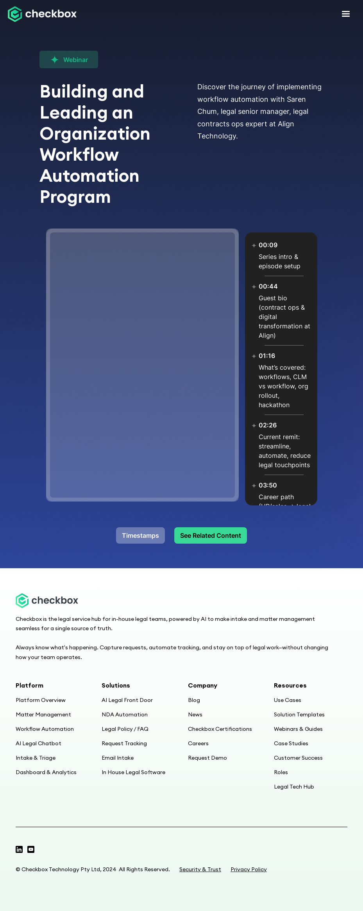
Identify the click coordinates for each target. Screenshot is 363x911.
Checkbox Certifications (220, 728)
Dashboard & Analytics (46, 772)
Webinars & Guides (298, 728)
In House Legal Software (133, 772)
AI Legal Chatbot (38, 743)
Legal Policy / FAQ (125, 728)
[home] (42, 14)
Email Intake (118, 757)
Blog (194, 700)
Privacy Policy (249, 869)
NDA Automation (125, 714)
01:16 (267, 356)
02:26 (268, 425)
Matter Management (43, 714)
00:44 (268, 286)
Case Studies (291, 743)
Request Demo (207, 757)
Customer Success (298, 757)
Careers (198, 743)
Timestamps (140, 535)
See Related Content (210, 535)
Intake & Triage (35, 757)
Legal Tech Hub (294, 786)
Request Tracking (124, 743)
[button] (345, 14)
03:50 (268, 485)
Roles (281, 772)
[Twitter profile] (19, 849)
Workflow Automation (45, 728)
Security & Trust (200, 869)
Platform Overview (41, 700)
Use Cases (287, 700)
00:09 (268, 245)
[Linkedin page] (30, 849)
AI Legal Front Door (127, 700)
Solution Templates (299, 714)
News (195, 714)
